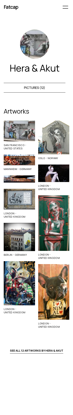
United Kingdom (14, 216)
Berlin (8, 254)
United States (13, 148)
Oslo (41, 158)
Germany (25, 169)
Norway (53, 158)
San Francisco (14, 145)
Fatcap (11, 7)
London (9, 213)
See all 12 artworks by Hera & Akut (36, 350)
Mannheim (10, 169)
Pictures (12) (34, 88)
